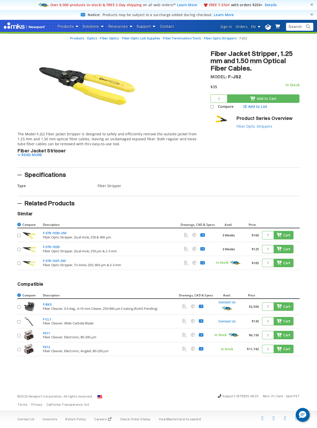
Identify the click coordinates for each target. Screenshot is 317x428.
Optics (92, 38)
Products (77, 38)
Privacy (36, 404)
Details (271, 4)
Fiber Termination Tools (182, 38)
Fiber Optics (109, 38)
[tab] (110, 148)
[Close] (311, 4)
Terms (22, 404)
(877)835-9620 (247, 396)
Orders (242, 26)
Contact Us (227, 302)
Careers (103, 419)
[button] (30, 154)
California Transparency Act (67, 404)
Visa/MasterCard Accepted (180, 419)
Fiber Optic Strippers (220, 38)
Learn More (187, 4)
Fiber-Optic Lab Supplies (141, 38)
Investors (50, 419)
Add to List (255, 106)
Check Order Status (135, 419)
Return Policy (75, 419)
